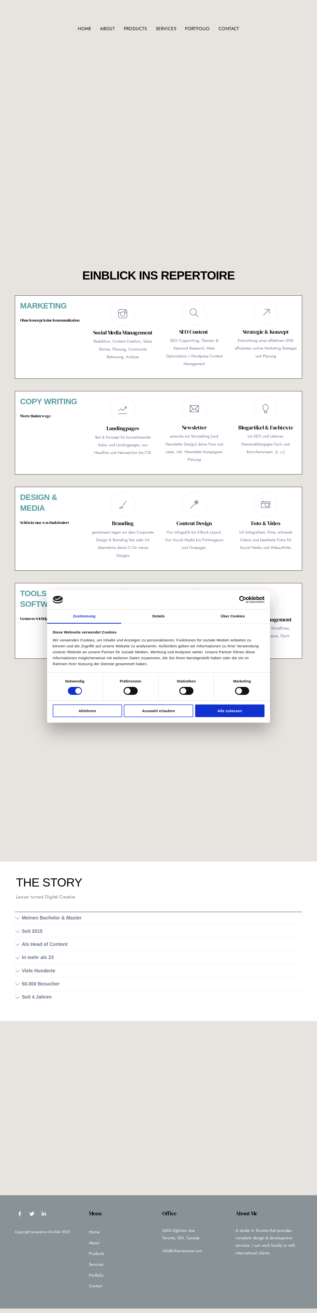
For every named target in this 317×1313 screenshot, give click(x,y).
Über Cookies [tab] (233, 616)
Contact (228, 28)
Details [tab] (158, 616)
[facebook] (20, 1218)
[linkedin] (44, 1218)
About (107, 28)
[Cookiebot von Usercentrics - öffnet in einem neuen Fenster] (242, 599)
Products (135, 28)
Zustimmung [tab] (84, 616)
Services (166, 28)
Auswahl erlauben (158, 711)
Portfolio (197, 28)
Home (84, 28)
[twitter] (32, 1218)
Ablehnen (87, 711)
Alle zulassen (229, 711)
